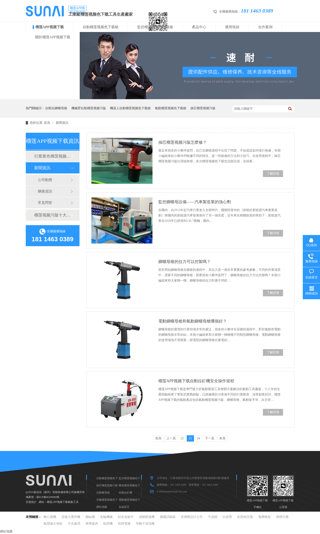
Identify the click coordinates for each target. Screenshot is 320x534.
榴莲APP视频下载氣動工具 (63, 502)
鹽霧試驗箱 (168, 517)
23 (190, 438)
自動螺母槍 (103, 492)
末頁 (222, 438)
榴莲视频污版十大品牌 (52, 215)
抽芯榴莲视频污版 (202, 108)
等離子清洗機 (145, 523)
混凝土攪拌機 (70, 517)
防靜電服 (124, 523)
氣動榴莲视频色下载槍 (170, 108)
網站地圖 (101, 506)
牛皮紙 (212, 517)
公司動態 (45, 180)
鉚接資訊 (45, 191)
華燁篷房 (92, 523)
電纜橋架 (264, 517)
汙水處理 (74, 523)
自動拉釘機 (125, 492)
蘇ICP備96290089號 (48, 497)
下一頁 (209, 438)
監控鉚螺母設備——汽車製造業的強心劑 (194, 202)
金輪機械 (106, 517)
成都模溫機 (147, 517)
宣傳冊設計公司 (192, 517)
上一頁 (171, 438)
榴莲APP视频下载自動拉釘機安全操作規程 (196, 381)
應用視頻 (232, 27)
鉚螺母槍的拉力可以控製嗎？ (184, 261)
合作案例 (265, 27)
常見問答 (45, 203)
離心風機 (50, 517)
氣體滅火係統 (53, 523)
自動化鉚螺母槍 (56, 108)
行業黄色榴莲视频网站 (52, 156)
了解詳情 (273, 173)
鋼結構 (90, 517)
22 (182, 438)
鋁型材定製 (245, 517)
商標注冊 (282, 517)
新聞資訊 (62, 122)
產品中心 (199, 27)
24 (198, 438)
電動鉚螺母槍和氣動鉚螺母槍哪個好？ (192, 321)
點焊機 (108, 523)
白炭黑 (227, 517)
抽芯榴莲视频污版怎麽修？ (182, 142)
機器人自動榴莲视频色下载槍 (130, 108)
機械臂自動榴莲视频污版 (88, 108)
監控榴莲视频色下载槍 (155, 27)
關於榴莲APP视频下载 (52, 37)
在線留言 (124, 506)
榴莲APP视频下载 (49, 27)
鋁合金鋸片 (126, 517)
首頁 (47, 122)
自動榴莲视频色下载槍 (100, 27)
